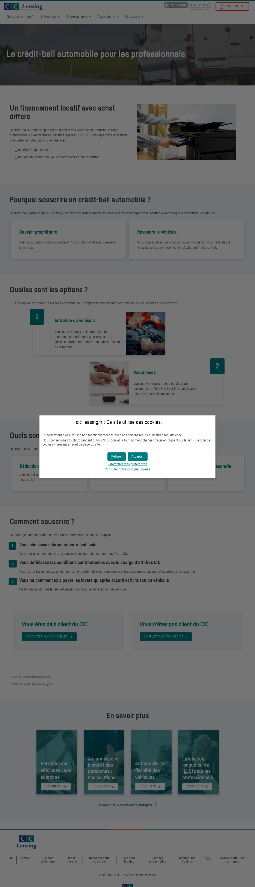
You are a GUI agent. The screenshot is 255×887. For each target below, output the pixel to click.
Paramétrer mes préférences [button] (127, 464)
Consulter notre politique (127, 469)
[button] (138, 456)
